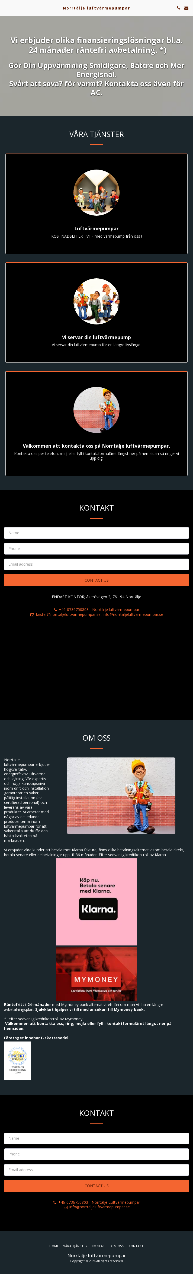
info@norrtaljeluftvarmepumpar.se (96, 1211)
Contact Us (97, 584)
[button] (6, 7)
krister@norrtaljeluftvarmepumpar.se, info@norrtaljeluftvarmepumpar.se (96, 618)
